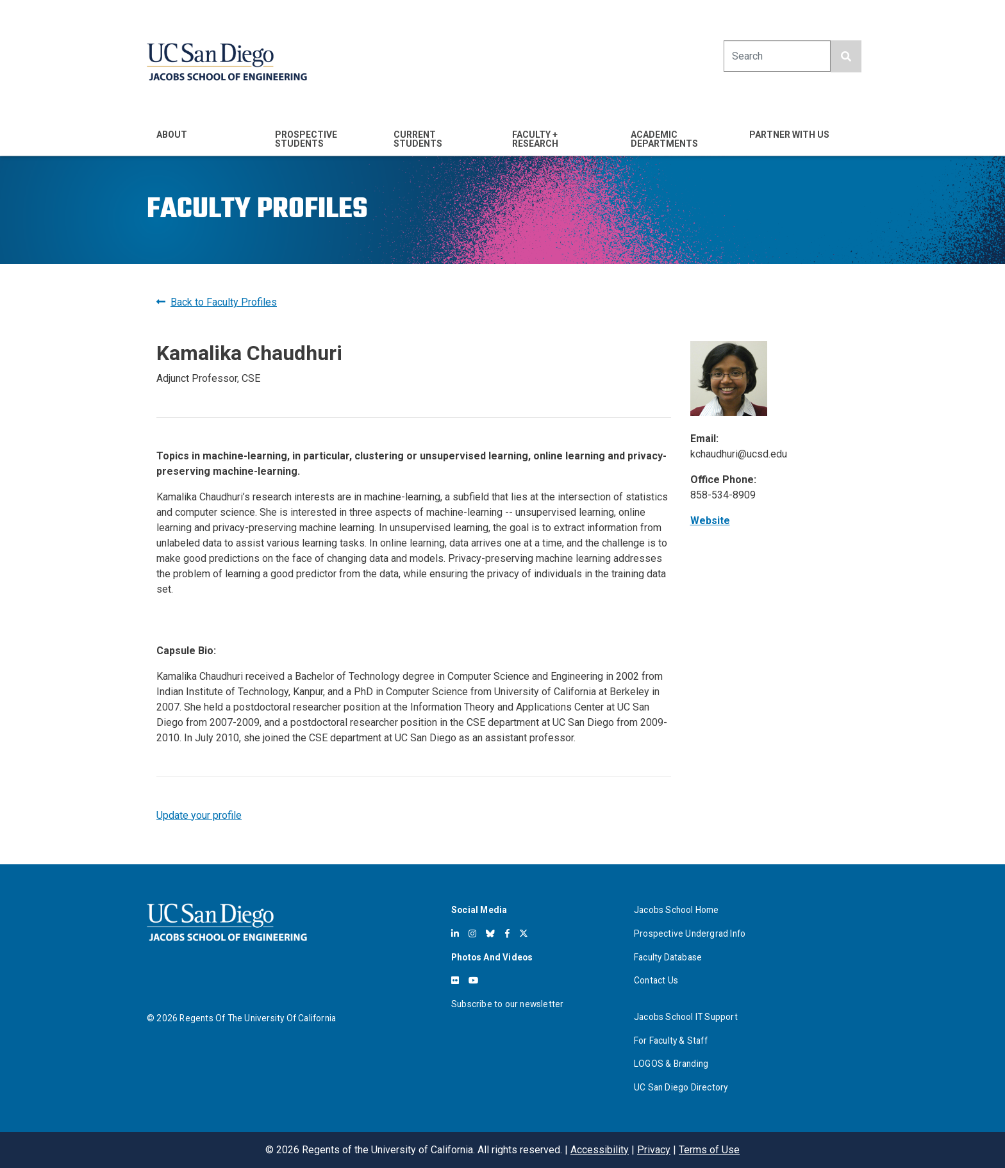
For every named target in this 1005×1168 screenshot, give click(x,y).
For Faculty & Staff (671, 1040)
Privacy (653, 1150)
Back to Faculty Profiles (216, 302)
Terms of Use (709, 1150)
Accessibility (599, 1150)
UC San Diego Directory (680, 1087)
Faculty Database (668, 957)
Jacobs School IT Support (686, 1017)
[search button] (846, 56)
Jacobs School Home (676, 910)
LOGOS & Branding (671, 1063)
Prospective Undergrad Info (689, 933)
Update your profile (199, 815)
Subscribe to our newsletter (507, 1004)
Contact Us (656, 980)
